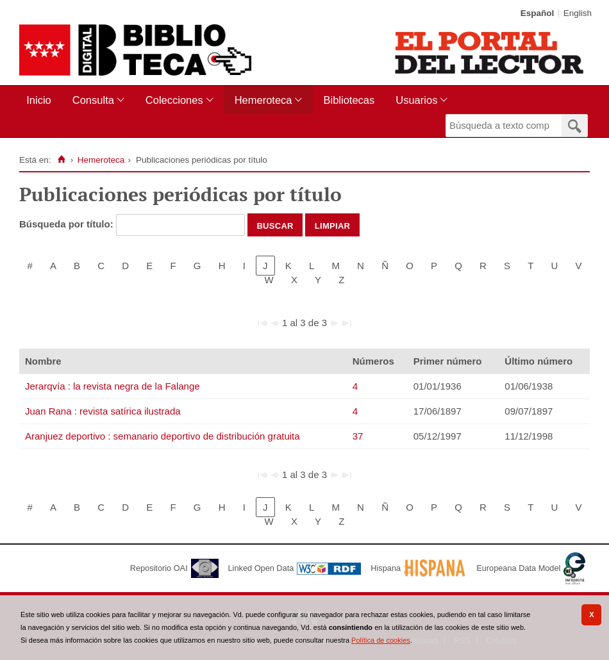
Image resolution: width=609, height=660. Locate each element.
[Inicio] (61, 159)
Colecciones (174, 100)
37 (358, 436)
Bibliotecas (348, 100)
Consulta (93, 100)
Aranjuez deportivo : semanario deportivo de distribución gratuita (162, 436)
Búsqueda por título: (67, 224)
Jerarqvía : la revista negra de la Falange (112, 386)
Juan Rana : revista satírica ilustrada (103, 411)
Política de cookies (380, 640)
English (577, 13)
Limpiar (333, 225)
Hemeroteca (263, 100)
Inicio (38, 100)
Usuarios (416, 100)
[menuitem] (41, 100)
